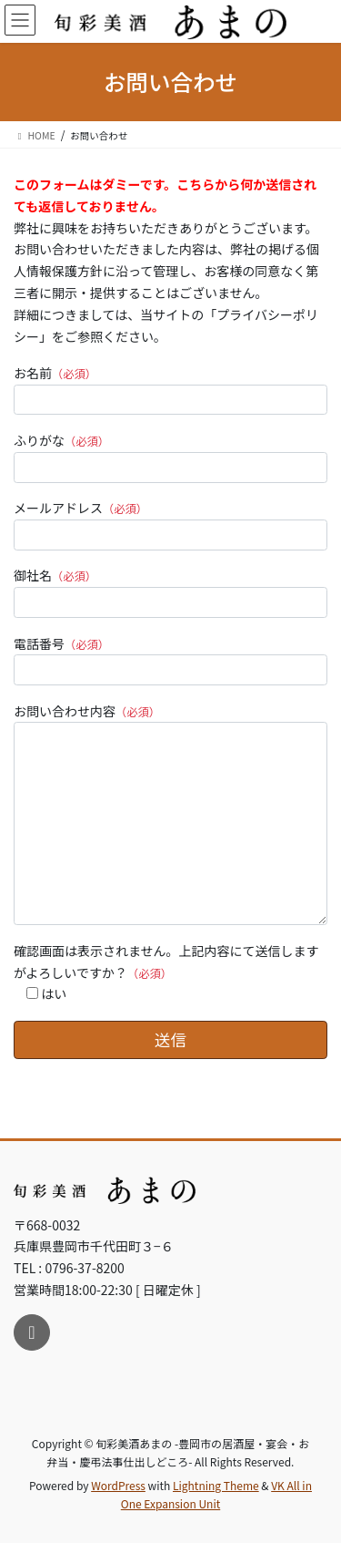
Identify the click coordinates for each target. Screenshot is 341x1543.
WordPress (118, 1485)
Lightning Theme (216, 1485)
